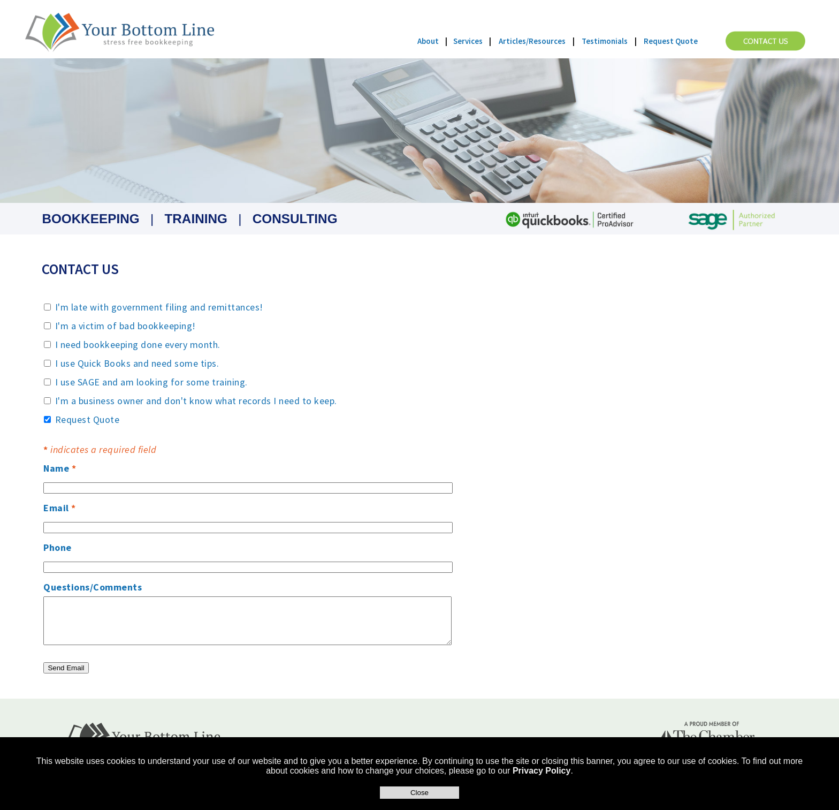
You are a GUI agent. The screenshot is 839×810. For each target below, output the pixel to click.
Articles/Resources (532, 41)
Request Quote (671, 41)
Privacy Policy (542, 770)
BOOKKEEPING (90, 218)
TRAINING (195, 218)
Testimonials (605, 41)
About (428, 41)
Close (419, 793)
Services (468, 41)
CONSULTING (295, 218)
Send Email (66, 668)
